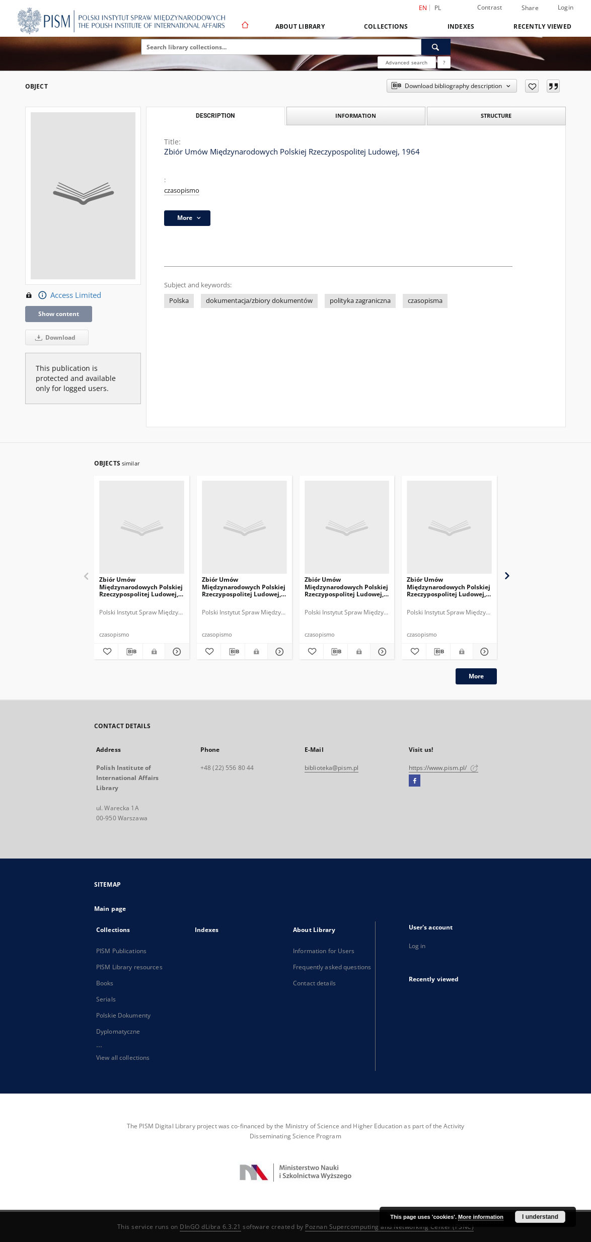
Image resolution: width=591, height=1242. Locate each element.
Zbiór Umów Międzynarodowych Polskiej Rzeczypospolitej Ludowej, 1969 (243, 586)
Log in (417, 946)
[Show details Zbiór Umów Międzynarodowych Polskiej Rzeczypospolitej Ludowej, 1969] (278, 651)
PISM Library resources (129, 967)
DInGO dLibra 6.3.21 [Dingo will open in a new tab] (210, 1226)
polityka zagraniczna (360, 300)
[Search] (436, 47)
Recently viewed (542, 26)
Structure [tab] (496, 115)
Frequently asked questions (332, 967)
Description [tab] (215, 115)
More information (480, 1217)
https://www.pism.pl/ (443, 767)
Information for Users (324, 951)
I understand (540, 1216)
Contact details (314, 983)
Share (530, 8)
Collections (386, 26)
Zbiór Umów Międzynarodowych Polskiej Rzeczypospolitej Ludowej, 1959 (346, 586)
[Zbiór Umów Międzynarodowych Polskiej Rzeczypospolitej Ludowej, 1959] (347, 527)
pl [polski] (437, 8)
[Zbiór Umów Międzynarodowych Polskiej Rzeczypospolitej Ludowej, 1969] (244, 527)
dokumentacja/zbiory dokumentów (259, 300)
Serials (106, 999)
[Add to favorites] (532, 86)
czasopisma (425, 300)
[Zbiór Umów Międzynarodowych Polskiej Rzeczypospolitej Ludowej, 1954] (449, 527)
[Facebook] (414, 781)
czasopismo (181, 190)
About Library (300, 26)
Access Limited (63, 295)
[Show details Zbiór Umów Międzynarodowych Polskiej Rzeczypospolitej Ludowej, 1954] (483, 651)
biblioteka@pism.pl (331, 767)
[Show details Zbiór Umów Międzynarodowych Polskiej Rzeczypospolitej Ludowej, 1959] (381, 651)
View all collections (123, 1057)
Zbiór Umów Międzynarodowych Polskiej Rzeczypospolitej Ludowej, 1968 (141, 586)
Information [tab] (355, 115)
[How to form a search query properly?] (444, 62)
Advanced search (406, 62)
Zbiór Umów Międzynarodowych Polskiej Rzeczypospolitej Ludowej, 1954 (448, 586)
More (476, 676)
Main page (110, 908)
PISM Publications (121, 951)
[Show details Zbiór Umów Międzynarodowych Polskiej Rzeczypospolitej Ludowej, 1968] (175, 651)
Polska (179, 300)
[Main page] (244, 26)
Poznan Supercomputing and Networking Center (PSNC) (389, 1226)
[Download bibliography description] (130, 651)
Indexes (461, 26)
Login (565, 7)
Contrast (489, 7)
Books (105, 983)
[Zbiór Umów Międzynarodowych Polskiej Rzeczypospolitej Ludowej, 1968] (142, 527)
